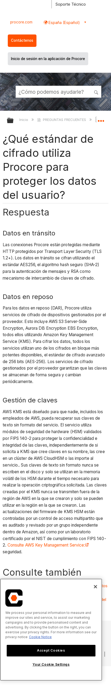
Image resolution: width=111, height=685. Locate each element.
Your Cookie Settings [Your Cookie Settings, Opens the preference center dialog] (50, 664)
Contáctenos (22, 40)
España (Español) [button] (63, 22)
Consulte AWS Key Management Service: (48, 545)
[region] (51, 630)
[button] (96, 91)
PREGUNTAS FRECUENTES (62, 119)
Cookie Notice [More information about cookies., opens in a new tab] (40, 637)
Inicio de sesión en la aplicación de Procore (48, 59)
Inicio (24, 119)
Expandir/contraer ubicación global (101, 119)
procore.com (21, 22)
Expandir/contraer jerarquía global (13, 121)
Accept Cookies (51, 650)
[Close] (95, 587)
